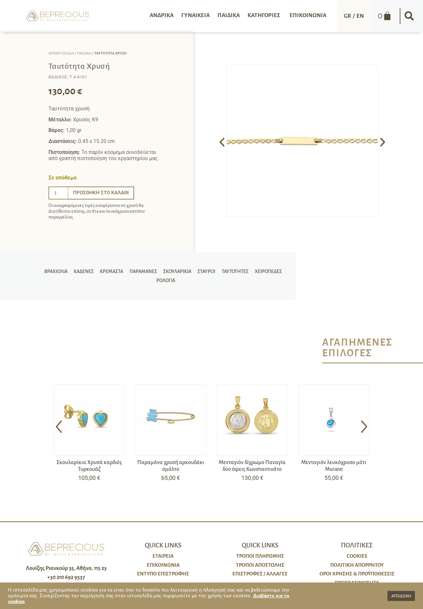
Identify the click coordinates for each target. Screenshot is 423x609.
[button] (409, 16)
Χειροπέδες (266, 269)
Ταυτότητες (233, 269)
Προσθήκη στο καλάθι (102, 193)
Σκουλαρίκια (178, 269)
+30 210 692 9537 (66, 577)
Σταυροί (206, 269)
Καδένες (88, 269)
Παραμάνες (145, 269)
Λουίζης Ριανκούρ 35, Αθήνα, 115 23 (66, 568)
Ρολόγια (164, 282)
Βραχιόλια (61, 269)
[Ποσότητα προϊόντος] (58, 193)
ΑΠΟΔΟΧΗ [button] (401, 596)
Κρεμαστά (114, 269)
